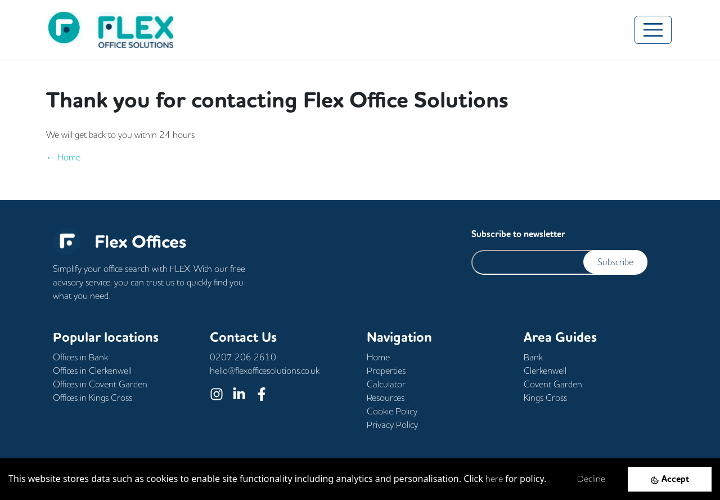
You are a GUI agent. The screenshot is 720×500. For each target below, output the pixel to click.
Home (378, 357)
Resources (385, 397)
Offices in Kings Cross (92, 397)
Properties (386, 370)
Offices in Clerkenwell (92, 370)
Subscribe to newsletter (518, 234)
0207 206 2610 (243, 357)
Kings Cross (545, 397)
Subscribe (615, 261)
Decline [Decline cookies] (591, 478)
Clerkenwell (545, 370)
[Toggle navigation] (653, 30)
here (494, 478)
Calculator (386, 384)
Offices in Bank (80, 357)
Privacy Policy (392, 424)
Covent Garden (553, 384)
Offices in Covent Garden (100, 384)
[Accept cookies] (670, 479)
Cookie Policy (392, 411)
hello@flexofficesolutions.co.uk (265, 370)
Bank (533, 357)
